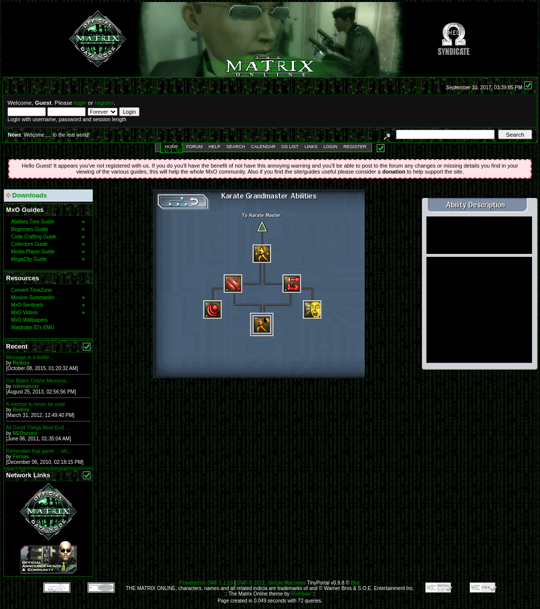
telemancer (25, 386)
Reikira (20, 363)
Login (330, 146)
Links (310, 146)
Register (354, 146)
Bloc (355, 583)
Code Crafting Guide (48, 236)
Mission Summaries (48, 297)
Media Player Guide (48, 251)
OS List (290, 146)
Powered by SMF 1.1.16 (206, 583)
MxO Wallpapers (29, 320)
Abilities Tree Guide (48, 221)
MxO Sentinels (48, 305)
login (80, 102)
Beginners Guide (48, 229)
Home (171, 146)
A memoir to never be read (35, 404)
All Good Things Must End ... (37, 427)
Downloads (26, 195)
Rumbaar (301, 594)
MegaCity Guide (48, 259)
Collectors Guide (48, 244)
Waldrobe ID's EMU (32, 327)
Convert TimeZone (31, 290)
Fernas (20, 456)
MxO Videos (48, 312)
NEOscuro (24, 433)
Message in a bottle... (29, 357)
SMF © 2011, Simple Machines (271, 583)
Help (215, 146)
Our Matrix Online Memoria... (38, 381)
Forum (194, 146)
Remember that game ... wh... (39, 451)
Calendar (263, 146)
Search (235, 146)
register (104, 102)
